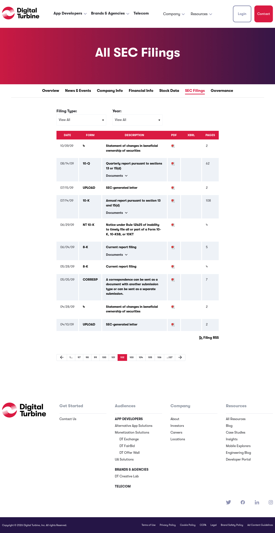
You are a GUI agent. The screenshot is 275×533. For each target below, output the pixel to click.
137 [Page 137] (168, 357)
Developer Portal (238, 459)
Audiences (125, 405)
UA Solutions (124, 459)
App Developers (68, 13)
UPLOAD (89, 188)
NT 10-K (88, 225)
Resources (199, 14)
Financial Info (141, 90)
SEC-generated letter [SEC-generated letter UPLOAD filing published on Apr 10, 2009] (121, 324)
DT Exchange (129, 439)
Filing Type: (66, 111)
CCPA (203, 525)
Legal (214, 525)
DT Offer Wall (129, 453)
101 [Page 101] (112, 357)
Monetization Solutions (132, 432)
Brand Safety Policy (232, 525)
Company (171, 14)
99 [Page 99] (94, 357)
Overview (50, 90)
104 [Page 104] (139, 357)
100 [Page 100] (102, 357)
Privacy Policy (168, 525)
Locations (177, 439)
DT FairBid (127, 446)
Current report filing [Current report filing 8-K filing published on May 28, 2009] (121, 266)
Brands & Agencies (108, 13)
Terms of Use (149, 525)
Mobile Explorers (238, 446)
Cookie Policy (188, 525)
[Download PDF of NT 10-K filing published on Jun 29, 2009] (173, 225)
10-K (86, 200)
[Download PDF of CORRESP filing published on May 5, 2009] (173, 279)
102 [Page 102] (121, 357)
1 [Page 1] (69, 357)
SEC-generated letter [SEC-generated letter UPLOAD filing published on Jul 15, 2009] (121, 188)
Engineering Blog (238, 453)
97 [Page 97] (78, 357)
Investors (177, 426)
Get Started (71, 405)
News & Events (78, 90)
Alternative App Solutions (133, 426)
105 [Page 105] (148, 357)
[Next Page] (180, 357)
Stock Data (169, 90)
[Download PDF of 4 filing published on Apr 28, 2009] (173, 307)
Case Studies (235, 432)
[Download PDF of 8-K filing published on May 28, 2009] (173, 266)
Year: (117, 111)
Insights (231, 439)
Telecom (141, 13)
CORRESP (90, 279)
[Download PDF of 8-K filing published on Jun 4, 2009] (173, 247)
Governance (222, 90)
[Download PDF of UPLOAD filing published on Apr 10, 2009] (173, 324)
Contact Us (67, 419)
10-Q (86, 163)
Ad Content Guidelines (260, 525)
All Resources (235, 419)
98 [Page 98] (86, 357)
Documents (117, 175)
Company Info (110, 90)
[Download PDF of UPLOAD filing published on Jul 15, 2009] (173, 188)
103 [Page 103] (130, 357)
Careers (176, 432)
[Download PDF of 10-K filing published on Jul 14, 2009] (173, 200)
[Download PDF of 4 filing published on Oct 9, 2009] (173, 146)
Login (242, 14)
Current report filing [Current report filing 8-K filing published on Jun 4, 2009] (121, 247)
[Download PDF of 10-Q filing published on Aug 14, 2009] (173, 163)
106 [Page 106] (158, 357)
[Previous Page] (61, 357)
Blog (229, 426)
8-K (85, 247)
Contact (263, 14)
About (174, 419)
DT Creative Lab (127, 476)
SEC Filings (195, 90)
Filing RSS (208, 338)
